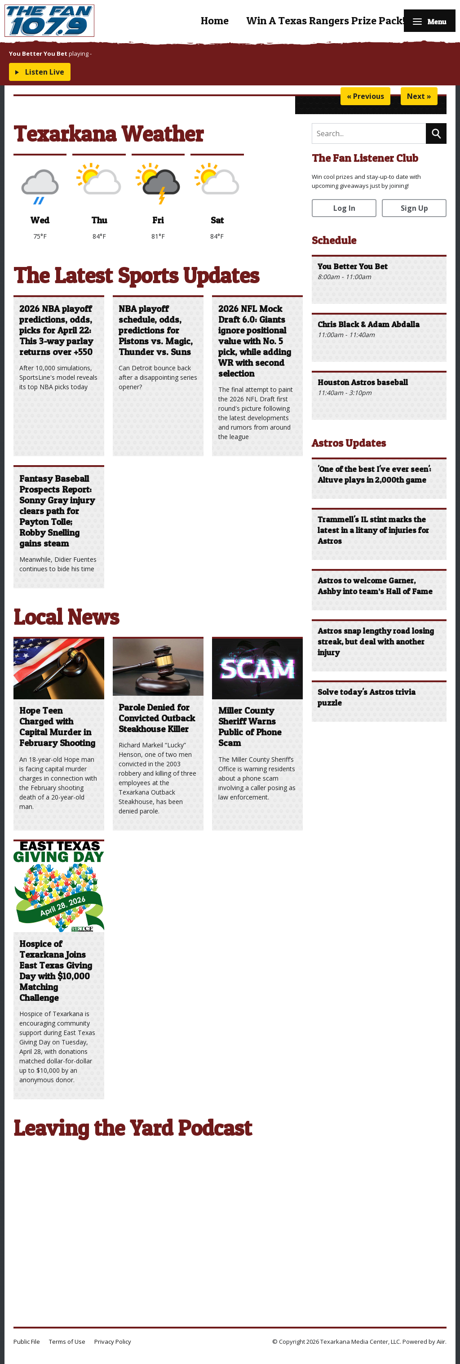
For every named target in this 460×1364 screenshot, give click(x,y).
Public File (26, 1341)
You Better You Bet (38, 53)
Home (204, 20)
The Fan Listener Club (365, 157)
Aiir (441, 1341)
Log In (344, 208)
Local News (66, 617)
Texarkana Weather (108, 133)
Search (436, 133)
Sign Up (414, 208)
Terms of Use (67, 1341)
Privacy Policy (112, 1341)
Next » (419, 96)
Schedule (334, 240)
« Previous (365, 96)
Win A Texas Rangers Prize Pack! (315, 20)
